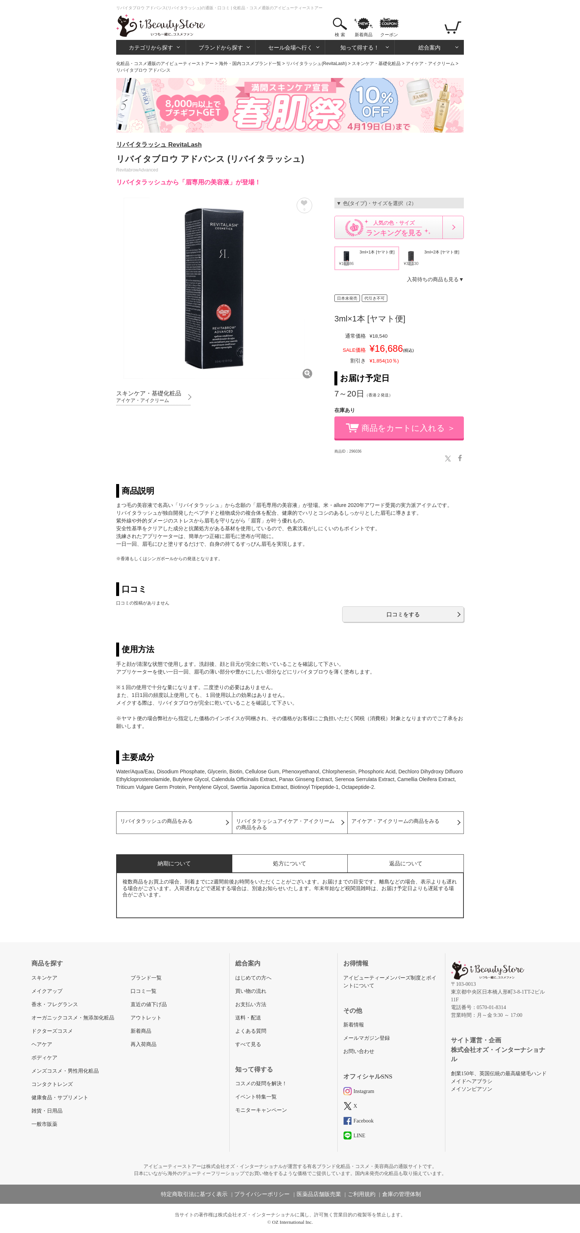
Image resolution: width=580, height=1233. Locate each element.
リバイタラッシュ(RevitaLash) (316, 63)
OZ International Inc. (292, 1222)
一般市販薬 (44, 1124)
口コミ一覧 (143, 991)
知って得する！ (359, 47)
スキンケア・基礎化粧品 (376, 63)
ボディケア (44, 1057)
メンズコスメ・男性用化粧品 (65, 1071)
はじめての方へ (253, 978)
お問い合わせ (358, 1051)
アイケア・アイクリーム (430, 63)
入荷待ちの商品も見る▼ (435, 279)
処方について (289, 863)
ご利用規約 (361, 1194)
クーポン (389, 34)
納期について (174, 863)
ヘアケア (41, 1044)
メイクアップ (47, 991)
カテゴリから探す (151, 47)
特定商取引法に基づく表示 (194, 1194)
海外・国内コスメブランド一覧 (250, 63)
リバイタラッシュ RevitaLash (159, 144)
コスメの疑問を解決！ (261, 1083)
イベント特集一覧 (256, 1097)
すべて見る (248, 1044)
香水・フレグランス (54, 1004)
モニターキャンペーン (261, 1110)
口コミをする (403, 614)
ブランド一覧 (146, 978)
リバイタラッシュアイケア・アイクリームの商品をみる (285, 824)
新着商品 (363, 34)
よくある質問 (250, 1031)
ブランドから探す (221, 47)
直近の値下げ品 (149, 1004)
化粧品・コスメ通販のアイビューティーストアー (165, 63)
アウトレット (146, 1018)
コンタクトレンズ (52, 1084)
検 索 (340, 34)
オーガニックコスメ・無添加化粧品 (72, 1018)
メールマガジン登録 (366, 1038)
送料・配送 (248, 1018)
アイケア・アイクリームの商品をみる (395, 821)
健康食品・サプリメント (59, 1097)
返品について (405, 863)
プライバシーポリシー (262, 1194)
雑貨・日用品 (47, 1111)
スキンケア (44, 978)
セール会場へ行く (290, 47)
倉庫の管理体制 (401, 1194)
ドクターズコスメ (52, 1031)
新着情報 (353, 1025)
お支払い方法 (250, 1004)
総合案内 (429, 47)
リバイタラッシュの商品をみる (156, 821)
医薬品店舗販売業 (319, 1194)
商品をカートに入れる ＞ (408, 428)
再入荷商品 (143, 1044)
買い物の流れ (250, 991)
